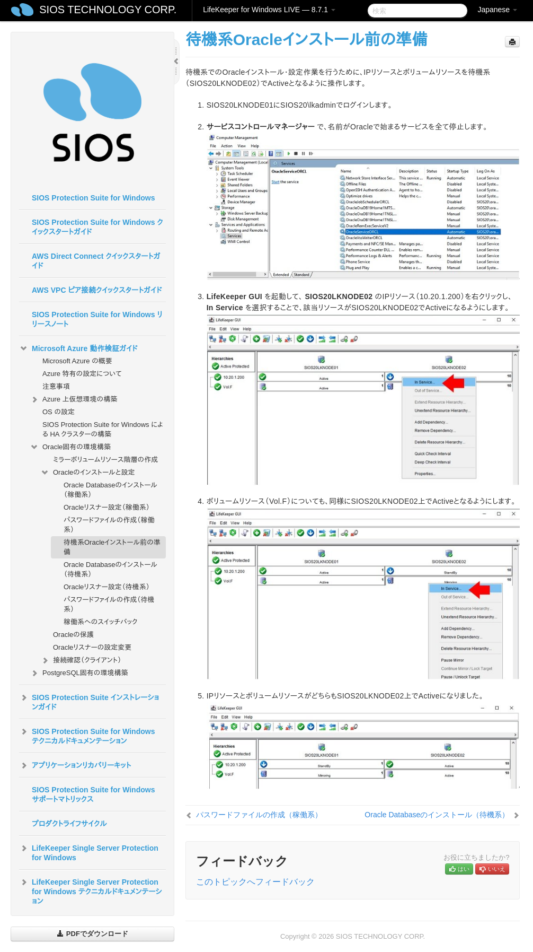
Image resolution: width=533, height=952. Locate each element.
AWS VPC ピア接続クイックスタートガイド (97, 290)
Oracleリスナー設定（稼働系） (107, 507)
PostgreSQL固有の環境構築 (79, 673)
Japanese (497, 9)
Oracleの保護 (73, 635)
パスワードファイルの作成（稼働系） (109, 525)
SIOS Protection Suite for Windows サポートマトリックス (93, 794)
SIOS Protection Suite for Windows (93, 198)
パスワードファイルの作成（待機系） (109, 604)
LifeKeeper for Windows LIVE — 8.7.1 (269, 9)
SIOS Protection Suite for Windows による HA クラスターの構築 (102, 429)
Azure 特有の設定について (82, 374)
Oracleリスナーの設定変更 (92, 647)
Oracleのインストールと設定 (87, 472)
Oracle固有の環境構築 (70, 447)
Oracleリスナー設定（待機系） (107, 587)
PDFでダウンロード (92, 934)
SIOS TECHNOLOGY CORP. (107, 9)
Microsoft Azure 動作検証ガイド (78, 348)
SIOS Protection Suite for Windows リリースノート (97, 319)
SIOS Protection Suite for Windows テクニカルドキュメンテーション (87, 735)
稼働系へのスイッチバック (100, 622)
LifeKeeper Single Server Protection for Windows (88, 852)
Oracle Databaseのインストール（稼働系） (110, 490)
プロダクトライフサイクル (69, 823)
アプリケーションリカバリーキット (75, 765)
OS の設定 (58, 412)
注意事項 (56, 386)
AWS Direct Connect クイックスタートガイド (96, 261)
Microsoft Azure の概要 (77, 361)
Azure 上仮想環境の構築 (73, 399)
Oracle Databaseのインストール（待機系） (110, 569)
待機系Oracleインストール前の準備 (112, 547)
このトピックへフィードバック (255, 881)
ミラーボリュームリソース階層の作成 (105, 460)
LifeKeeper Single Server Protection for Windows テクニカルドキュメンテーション (90, 890)
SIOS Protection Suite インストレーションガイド (89, 701)
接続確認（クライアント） (80, 660)
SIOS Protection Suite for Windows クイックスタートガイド (97, 227)
